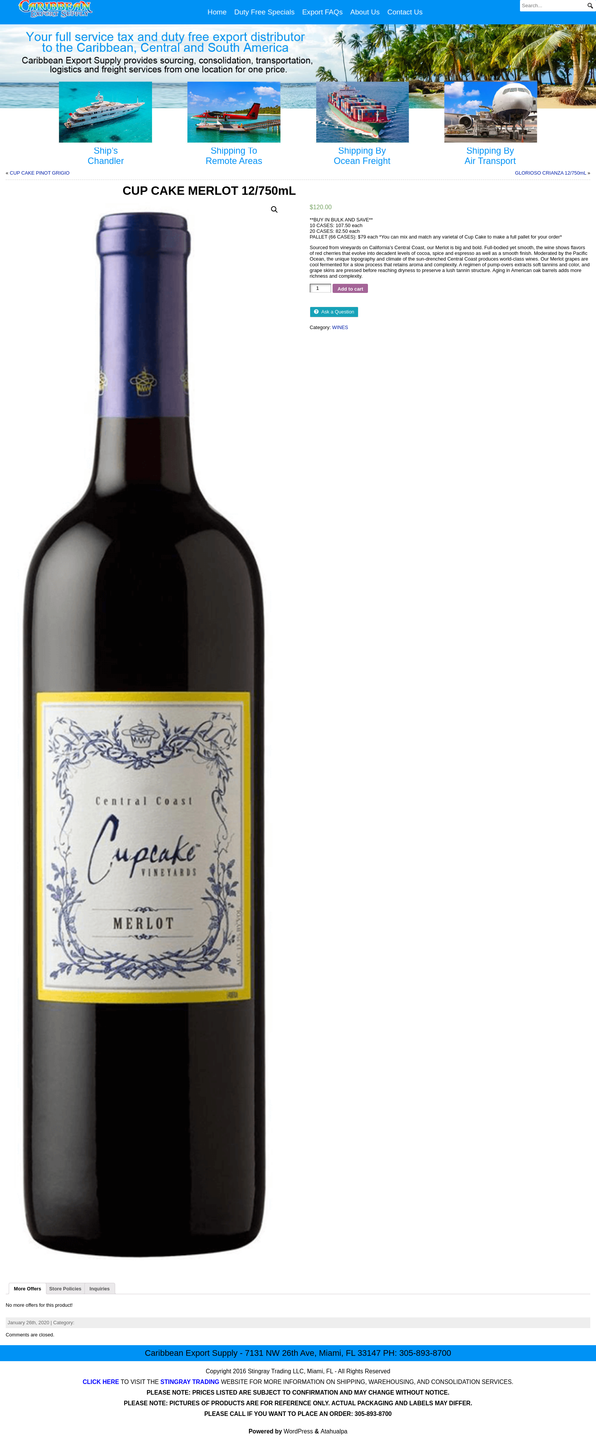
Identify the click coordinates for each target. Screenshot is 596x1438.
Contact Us (405, 12)
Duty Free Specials (264, 12)
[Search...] (558, 5)
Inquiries (99, 1289)
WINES (340, 327)
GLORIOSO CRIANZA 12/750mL (550, 173)
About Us (365, 12)
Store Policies (65, 1289)
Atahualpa (334, 1431)
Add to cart (350, 289)
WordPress (298, 1431)
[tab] (27, 1288)
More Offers (27, 1289)
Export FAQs (322, 12)
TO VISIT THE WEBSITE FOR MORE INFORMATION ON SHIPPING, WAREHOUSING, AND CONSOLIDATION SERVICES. (297, 1382)
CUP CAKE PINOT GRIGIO (40, 173)
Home (217, 12)
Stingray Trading (269, 1371)
